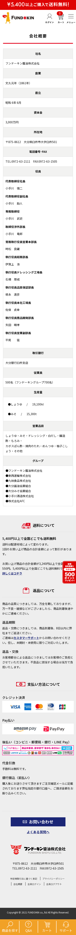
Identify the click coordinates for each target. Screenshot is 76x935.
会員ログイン (34, 884)
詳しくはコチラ (12, 573)
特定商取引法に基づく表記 (23, 878)
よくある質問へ (38, 831)
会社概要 (17, 884)
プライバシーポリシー (53, 878)
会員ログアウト (54, 884)
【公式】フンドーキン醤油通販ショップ (18, 18)
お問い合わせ (38, 822)
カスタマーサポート (26, 638)
